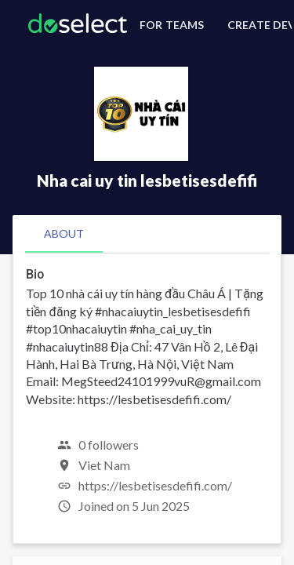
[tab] (64, 234)
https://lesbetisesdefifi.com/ (155, 485)
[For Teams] (169, 25)
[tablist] (147, 234)
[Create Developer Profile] (257, 25)
